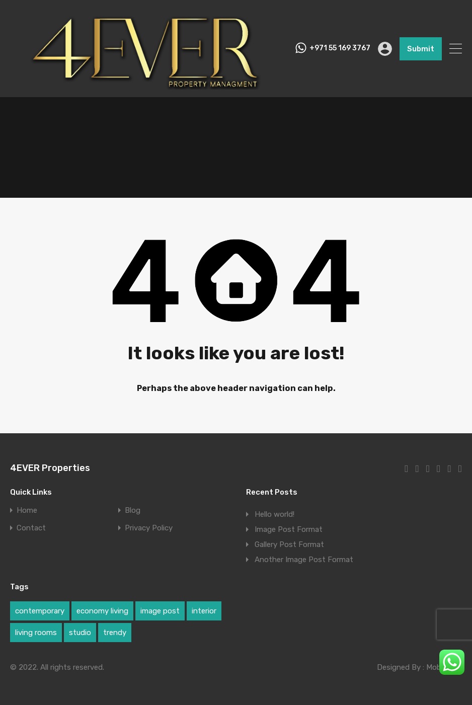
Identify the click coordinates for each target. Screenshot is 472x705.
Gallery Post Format (289, 544)
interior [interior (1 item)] (204, 610)
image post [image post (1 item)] (160, 610)
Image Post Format (289, 529)
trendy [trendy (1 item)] (114, 632)
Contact (31, 528)
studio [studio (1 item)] (80, 632)
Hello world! (274, 514)
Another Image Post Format (304, 559)
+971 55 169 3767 (339, 48)
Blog (132, 510)
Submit (420, 48)
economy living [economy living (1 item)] (102, 610)
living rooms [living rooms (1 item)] (36, 632)
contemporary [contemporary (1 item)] (39, 610)
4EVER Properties (50, 468)
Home (27, 510)
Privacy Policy (149, 528)
